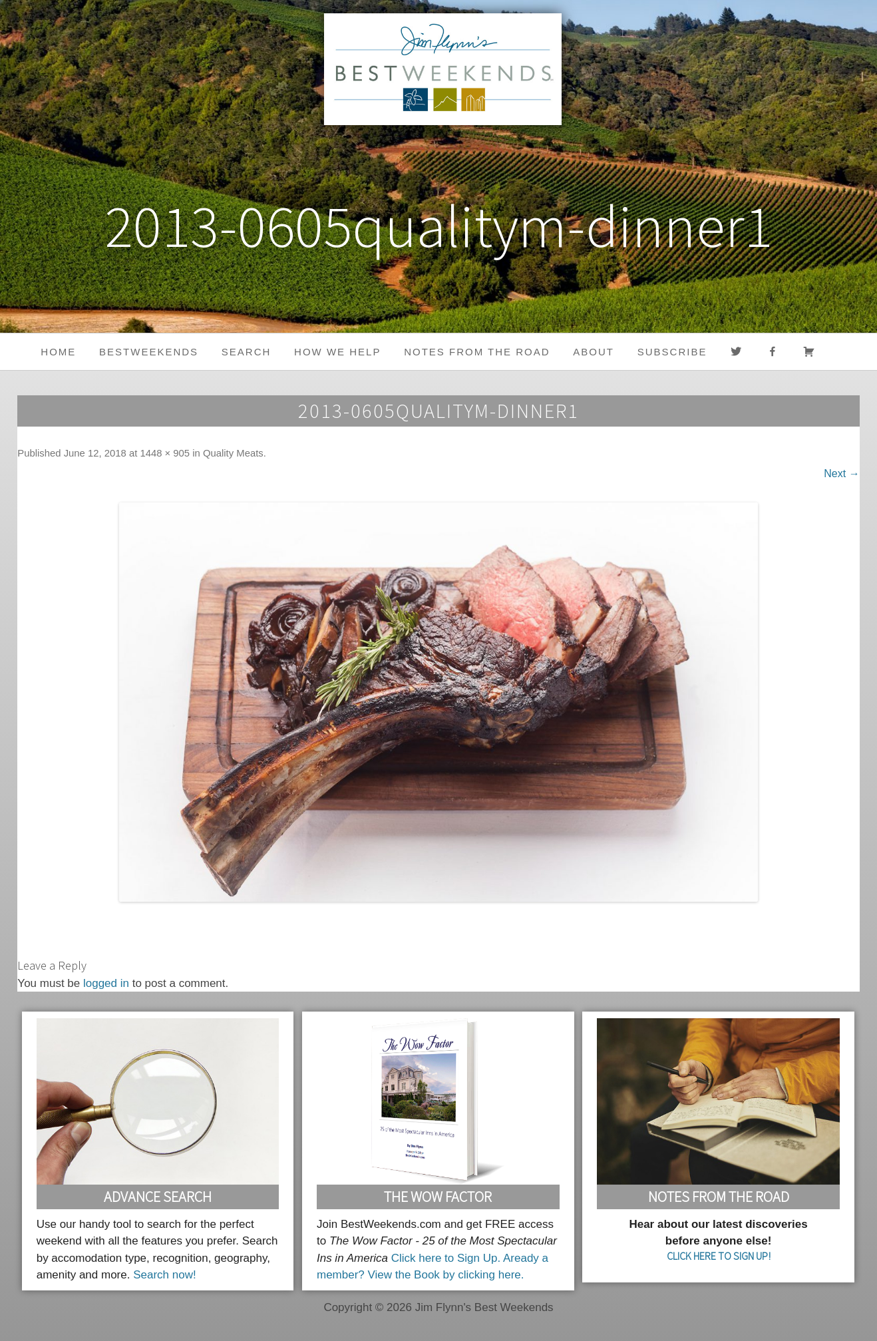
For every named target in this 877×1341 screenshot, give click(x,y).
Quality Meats (233, 453)
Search (246, 351)
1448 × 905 (165, 453)
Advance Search (158, 1196)
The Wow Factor (438, 1196)
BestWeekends (148, 351)
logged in (106, 983)
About (593, 351)
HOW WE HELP (337, 351)
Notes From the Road (718, 1196)
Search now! (164, 1274)
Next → (841, 473)
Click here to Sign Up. (445, 1258)
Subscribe (672, 351)
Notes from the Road (477, 351)
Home (58, 351)
